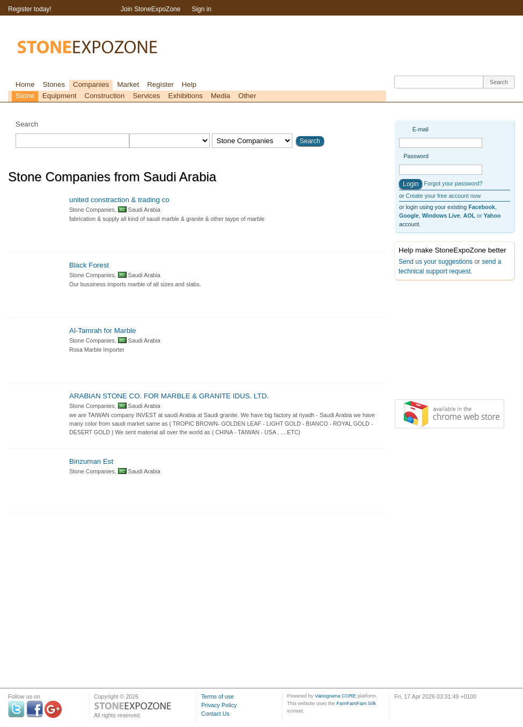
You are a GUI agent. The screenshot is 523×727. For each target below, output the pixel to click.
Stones (54, 84)
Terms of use (217, 696)
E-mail (420, 129)
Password (416, 156)
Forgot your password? (453, 183)
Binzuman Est (91, 461)
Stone (25, 96)
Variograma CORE (335, 696)
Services (146, 96)
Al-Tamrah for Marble (102, 331)
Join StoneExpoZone (150, 9)
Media (220, 96)
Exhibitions (185, 96)
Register (160, 84)
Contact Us (215, 713)
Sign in (201, 9)
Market (128, 84)
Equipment (59, 96)
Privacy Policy (219, 705)
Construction (105, 96)
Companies (91, 84)
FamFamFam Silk (356, 703)
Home (25, 84)
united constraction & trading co (119, 200)
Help (189, 84)
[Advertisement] (448, 342)
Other (247, 96)
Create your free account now (443, 195)
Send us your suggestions (436, 261)
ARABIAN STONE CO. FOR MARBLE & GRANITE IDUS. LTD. (169, 396)
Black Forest (89, 265)
